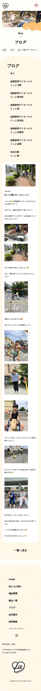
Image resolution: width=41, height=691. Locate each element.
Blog (20, 33)
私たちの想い (15, 586)
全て (12, 73)
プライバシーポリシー (17, 628)
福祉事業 (13, 593)
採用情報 (13, 622)
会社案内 (13, 614)
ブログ (12, 50)
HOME (4, 50)
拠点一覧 (13, 600)
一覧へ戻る (20, 550)
